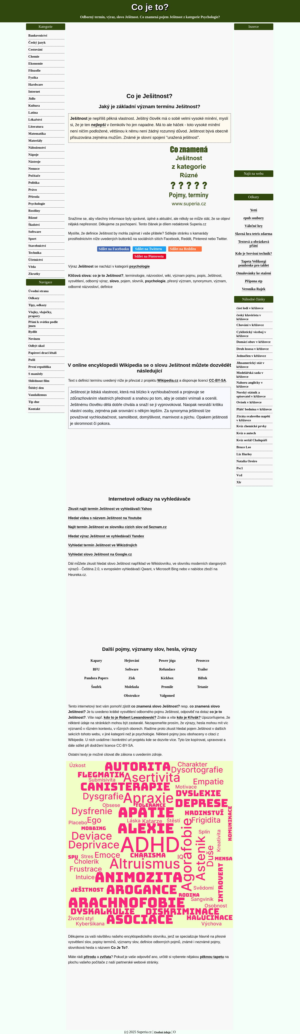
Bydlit (32, 331)
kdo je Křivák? (189, 717)
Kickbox (167, 678)
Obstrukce (132, 695)
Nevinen (34, 339)
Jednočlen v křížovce (251, 356)
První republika (39, 367)
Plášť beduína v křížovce (254, 409)
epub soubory (254, 218)
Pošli (31, 360)
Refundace (167, 669)
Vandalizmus (37, 395)
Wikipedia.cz (167, 380)
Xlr (239, 482)
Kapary (96, 660)
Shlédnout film (38, 381)
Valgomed (167, 695)
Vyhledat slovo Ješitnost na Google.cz (100, 554)
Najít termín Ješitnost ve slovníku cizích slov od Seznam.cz (117, 527)
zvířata (105, 957)
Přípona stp (253, 281)
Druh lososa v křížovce (253, 349)
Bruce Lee (244, 447)
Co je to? (150, 7)
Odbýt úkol (36, 346)
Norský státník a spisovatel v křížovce (251, 394)
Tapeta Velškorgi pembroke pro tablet (253, 263)
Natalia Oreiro (247, 461)
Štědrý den (36, 388)
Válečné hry (254, 226)
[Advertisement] (149, 58)
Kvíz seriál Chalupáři (252, 440)
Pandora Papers (96, 678)
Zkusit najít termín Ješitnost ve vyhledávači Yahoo (110, 509)
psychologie (139, 266)
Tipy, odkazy (37, 305)
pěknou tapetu (212, 957)
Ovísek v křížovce (249, 402)
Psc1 (240, 468)
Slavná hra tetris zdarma (253, 234)
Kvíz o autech (246, 433)
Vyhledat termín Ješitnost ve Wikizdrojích (102, 545)
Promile (167, 687)
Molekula (132, 687)
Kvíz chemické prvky (252, 426)
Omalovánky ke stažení (253, 273)
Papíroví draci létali (42, 353)
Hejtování (131, 660)
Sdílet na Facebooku (114, 249)
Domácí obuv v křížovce (254, 342)
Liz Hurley (244, 454)
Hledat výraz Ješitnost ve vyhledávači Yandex (106, 536)
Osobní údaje (162, 1032)
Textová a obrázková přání (253, 243)
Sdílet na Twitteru (149, 249)
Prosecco (202, 660)
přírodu (90, 957)
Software (131, 669)
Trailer (202, 669)
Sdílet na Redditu (185, 249)
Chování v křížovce (250, 325)
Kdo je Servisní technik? (253, 253)
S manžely (35, 374)
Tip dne (33, 402)
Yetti (253, 210)
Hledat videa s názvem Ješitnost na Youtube (105, 518)
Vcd (239, 475)
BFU (96, 669)
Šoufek (96, 687)
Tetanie (202, 687)
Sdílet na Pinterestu (149, 256)
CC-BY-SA (217, 380)
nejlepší (98, 125)
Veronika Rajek (253, 289)
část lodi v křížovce (250, 308)
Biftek (202, 678)
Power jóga (167, 660)
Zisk (131, 678)
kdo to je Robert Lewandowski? (130, 717)
